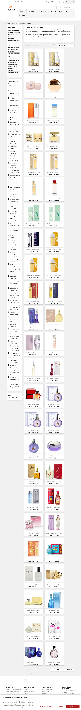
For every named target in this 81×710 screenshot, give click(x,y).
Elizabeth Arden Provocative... (33, 249)
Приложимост (65, 45)
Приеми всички (72, 706)
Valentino (13, 367)
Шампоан (11, 68)
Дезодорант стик (13, 47)
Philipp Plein (14, 310)
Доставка (26, 689)
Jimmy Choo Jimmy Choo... (54, 662)
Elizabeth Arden (15, 170)
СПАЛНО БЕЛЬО (64, 11)
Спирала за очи (13, 58)
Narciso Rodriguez (15, 298)
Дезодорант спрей (14, 53)
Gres (12, 189)
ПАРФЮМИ (32, 11)
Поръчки (44, 693)
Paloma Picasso (15, 307)
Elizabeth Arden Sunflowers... (54, 249)
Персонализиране (45, 706)
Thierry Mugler (14, 350)
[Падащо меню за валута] (53, 2)
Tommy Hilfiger (15, 355)
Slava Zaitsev (14, 343)
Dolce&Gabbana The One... (33, 146)
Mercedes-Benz (15, 281)
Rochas (13, 324)
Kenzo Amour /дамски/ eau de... (54, 378)
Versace (13, 370)
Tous (12, 358)
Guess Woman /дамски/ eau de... (33, 352)
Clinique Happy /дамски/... (33, 120)
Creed (12, 151)
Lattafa (12, 254)
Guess (13, 196)
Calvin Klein (14, 132)
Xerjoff (12, 382)
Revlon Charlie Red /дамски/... (54, 481)
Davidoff (13, 153)
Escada (12, 177)
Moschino (13, 293)
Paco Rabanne (15, 305)
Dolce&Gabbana (15, 160)
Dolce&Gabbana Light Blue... (54, 120)
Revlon (12, 319)
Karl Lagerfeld (15, 240)
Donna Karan (14, 163)
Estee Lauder (14, 180)
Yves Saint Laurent (15, 384)
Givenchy (13, 184)
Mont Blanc (14, 288)
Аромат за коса (13, 72)
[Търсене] (65, 7)
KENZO (12, 237)
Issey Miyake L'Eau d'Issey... (33, 378)
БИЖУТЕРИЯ (43, 11)
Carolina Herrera (15, 134)
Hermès (13, 209)
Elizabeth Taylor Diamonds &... (33, 301)
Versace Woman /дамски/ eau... (54, 533)
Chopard (13, 144)
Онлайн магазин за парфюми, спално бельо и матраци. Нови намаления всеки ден (13, 691)
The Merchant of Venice (15, 348)
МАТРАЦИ (22, 15)
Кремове (11, 51)
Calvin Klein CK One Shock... (54, 636)
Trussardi (13, 362)
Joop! (12, 228)
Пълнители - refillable (12, 37)
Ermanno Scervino (15, 175)
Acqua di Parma (15, 95)
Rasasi (12, 317)
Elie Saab (13, 168)
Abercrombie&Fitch (15, 93)
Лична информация (47, 689)
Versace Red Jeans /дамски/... (54, 507)
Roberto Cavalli (14, 322)
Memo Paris (14, 278)
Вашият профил (47, 687)
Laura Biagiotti (14, 261)
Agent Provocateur (15, 100)
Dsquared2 (13, 165)
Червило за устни (13, 60)
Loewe (12, 266)
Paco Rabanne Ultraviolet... (54, 456)
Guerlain (13, 194)
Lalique (12, 247)
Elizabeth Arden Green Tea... (33, 224)
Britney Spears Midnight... (33, 662)
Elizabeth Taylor (15, 172)
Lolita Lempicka (15, 269)
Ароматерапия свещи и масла (13, 65)
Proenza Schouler (15, 314)
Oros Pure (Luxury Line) (15, 302)
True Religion (14, 360)
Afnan (12, 98)
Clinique (13, 148)
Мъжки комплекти (14, 40)
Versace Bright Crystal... (33, 533)
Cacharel (13, 129)
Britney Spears (15, 124)
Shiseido (13, 338)
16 (62, 670)
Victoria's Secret (15, 372)
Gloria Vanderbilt (15, 187)
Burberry (13, 127)
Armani (13, 117)
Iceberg (13, 213)
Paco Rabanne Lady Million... (54, 585)
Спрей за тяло (12, 62)
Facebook (25, 680)
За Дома (53, 11)
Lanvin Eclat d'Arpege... (54, 404)
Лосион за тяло (13, 49)
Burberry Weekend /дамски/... (33, 610)
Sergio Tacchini (14, 336)
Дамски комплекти (14, 43)
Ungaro (13, 365)
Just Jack (13, 233)
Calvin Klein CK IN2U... (33, 69)
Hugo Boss (13, 211)
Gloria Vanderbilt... (54, 327)
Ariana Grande (14, 107)
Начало (22, 11)
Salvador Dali (14, 326)
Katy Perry (13, 242)
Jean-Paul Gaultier (15, 221)
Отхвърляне (59, 706)
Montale (13, 290)
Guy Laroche (14, 201)
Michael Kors (14, 283)
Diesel (12, 156)
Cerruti (12, 136)
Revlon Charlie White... (33, 585)
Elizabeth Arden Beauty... (54, 198)
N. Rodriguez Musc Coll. (15, 295)
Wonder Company (15, 379)
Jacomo (13, 218)
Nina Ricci (13, 300)
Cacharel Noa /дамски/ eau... (33, 636)
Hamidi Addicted (15, 204)
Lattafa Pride (14, 259)
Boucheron (13, 122)
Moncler (13, 285)
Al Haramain (14, 103)
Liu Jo (12, 264)
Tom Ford (13, 353)
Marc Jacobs (14, 273)
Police (12, 312)
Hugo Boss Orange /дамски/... (54, 352)
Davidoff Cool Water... (54, 610)
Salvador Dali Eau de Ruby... (33, 507)
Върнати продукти (46, 691)
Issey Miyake (14, 216)
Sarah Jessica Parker (15, 331)
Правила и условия (29, 691)
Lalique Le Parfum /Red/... (33, 404)
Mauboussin (14, 276)
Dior (12, 158)
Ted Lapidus (14, 346)
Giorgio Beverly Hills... (33, 327)
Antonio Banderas (15, 105)
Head (12, 206)
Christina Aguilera (15, 146)
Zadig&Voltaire (14, 387)
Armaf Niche (14, 115)
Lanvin (13, 252)
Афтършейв (12, 45)
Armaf (13, 110)
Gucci (12, 192)
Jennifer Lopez (14, 223)
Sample (10, 70)
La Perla (13, 245)
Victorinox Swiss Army (15, 374)
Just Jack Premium (15, 235)
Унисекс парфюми (14, 32)
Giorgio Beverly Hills (15, 182)
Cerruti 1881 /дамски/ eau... (33, 95)
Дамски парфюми (13, 30)
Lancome (13, 249)
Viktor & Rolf (14, 377)
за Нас (25, 693)
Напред (70, 670)
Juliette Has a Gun (15, 230)
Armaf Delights (14, 112)
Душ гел (10, 56)
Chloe (12, 141)
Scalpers (13, 334)
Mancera (13, 271)
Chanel (12, 139)
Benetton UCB (14, 120)
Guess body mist (15, 199)
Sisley (12, 341)
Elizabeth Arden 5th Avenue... (33, 172)
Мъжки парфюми (13, 35)
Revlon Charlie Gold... (33, 481)
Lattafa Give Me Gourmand (15, 257)
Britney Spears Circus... (54, 559)
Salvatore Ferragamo (15, 329)
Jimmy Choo (14, 225)
